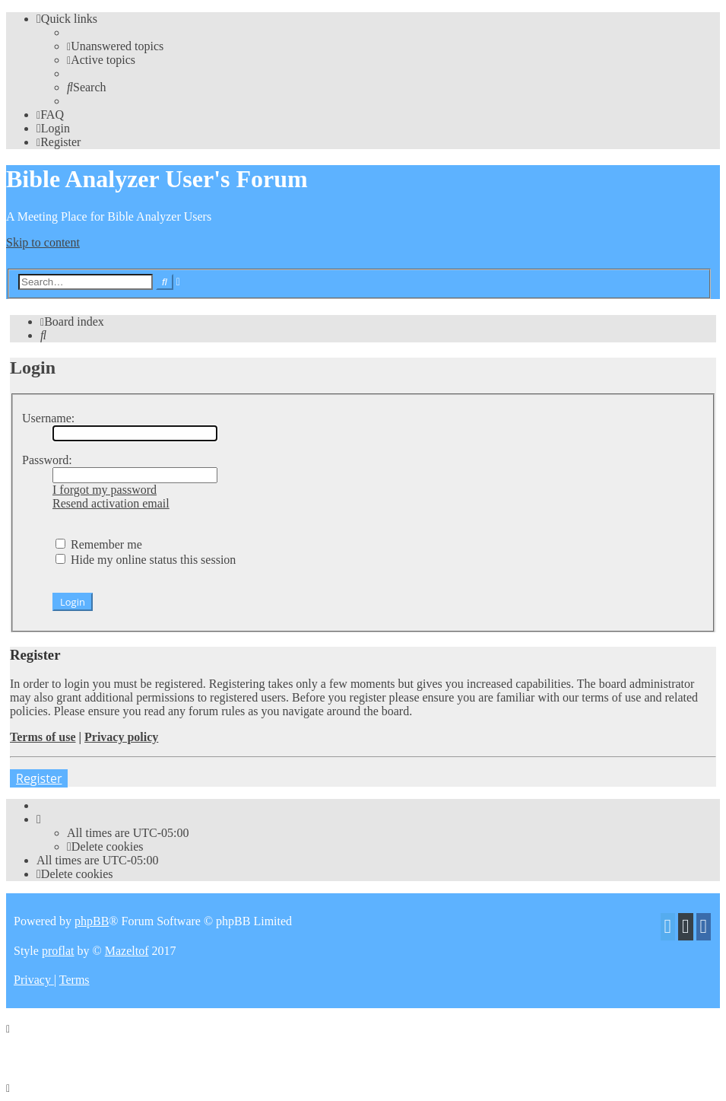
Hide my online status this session (145, 559)
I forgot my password (104, 489)
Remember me (98, 544)
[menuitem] (115, 46)
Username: (48, 418)
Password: (47, 459)
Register (39, 778)
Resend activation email (111, 503)
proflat (58, 950)
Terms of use (43, 736)
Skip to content (43, 242)
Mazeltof (127, 950)
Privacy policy (121, 736)
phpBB (92, 921)
